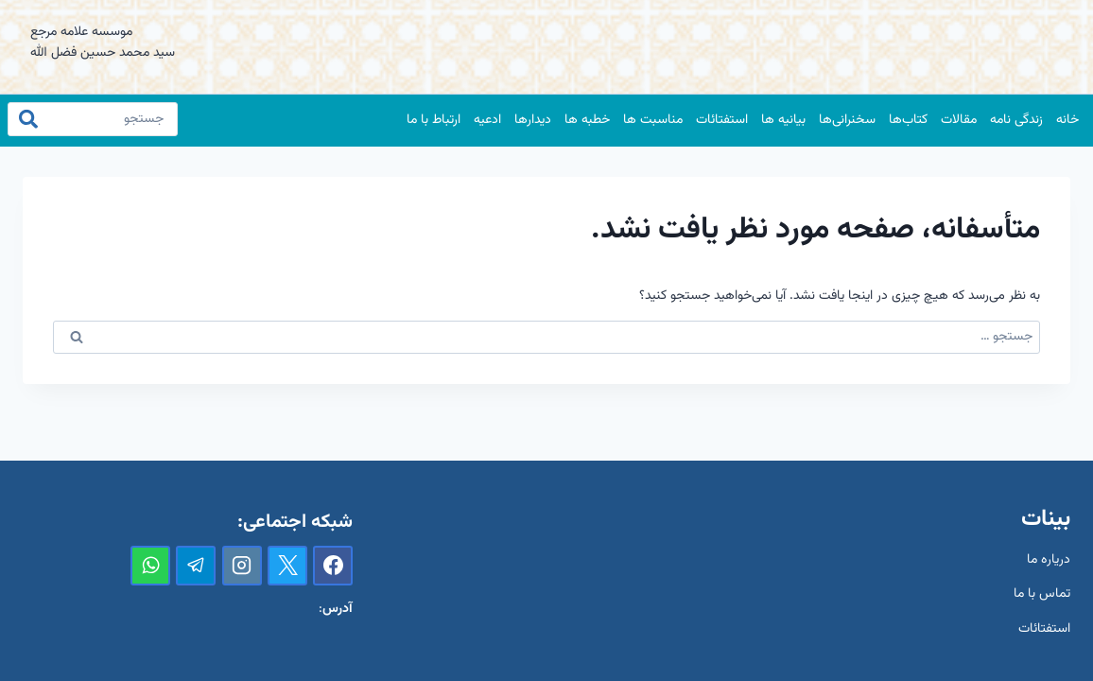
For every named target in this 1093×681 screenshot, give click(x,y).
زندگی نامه (1016, 120)
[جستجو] (93, 119)
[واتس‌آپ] (150, 565)
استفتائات (722, 120)
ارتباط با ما (433, 120)
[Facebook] (333, 565)
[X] (287, 565)
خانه (1067, 120)
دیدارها (532, 120)
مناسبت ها (653, 120)
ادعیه (487, 120)
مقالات (959, 120)
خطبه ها (587, 120)
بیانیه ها (783, 120)
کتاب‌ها (908, 120)
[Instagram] (242, 565)
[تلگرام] (196, 565)
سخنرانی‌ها (847, 120)
